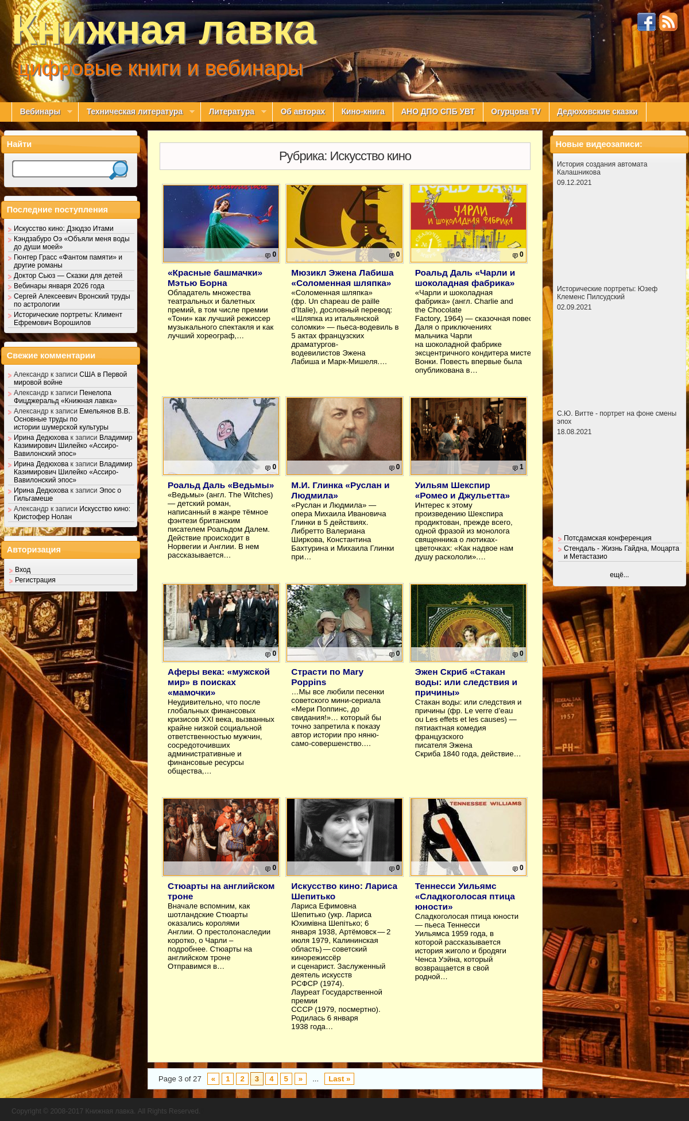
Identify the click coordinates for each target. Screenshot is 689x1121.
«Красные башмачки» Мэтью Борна (215, 278)
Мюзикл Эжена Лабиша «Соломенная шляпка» (342, 278)
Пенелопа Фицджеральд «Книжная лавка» (65, 397)
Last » (339, 1078)
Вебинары (41, 112)
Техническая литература (136, 112)
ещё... (619, 575)
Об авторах (303, 111)
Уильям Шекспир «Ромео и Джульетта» (462, 490)
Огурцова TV (515, 111)
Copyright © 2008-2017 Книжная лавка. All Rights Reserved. (105, 1111)
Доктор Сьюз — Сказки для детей (68, 276)
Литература (233, 112)
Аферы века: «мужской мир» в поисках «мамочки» (219, 682)
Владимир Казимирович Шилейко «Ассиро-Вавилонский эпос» (73, 446)
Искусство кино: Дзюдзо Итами (64, 229)
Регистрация (35, 580)
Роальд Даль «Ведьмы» (221, 485)
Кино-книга (363, 111)
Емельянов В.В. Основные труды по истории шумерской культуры (72, 419)
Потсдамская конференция (608, 538)
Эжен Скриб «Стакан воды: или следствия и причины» (466, 682)
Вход (22, 570)
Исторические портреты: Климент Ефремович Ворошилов (68, 319)
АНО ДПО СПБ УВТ (437, 111)
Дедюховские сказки (597, 111)
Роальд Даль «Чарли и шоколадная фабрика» (465, 278)
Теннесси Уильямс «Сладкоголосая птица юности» (465, 896)
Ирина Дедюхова (41, 438)
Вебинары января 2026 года (59, 286)
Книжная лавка (163, 29)
